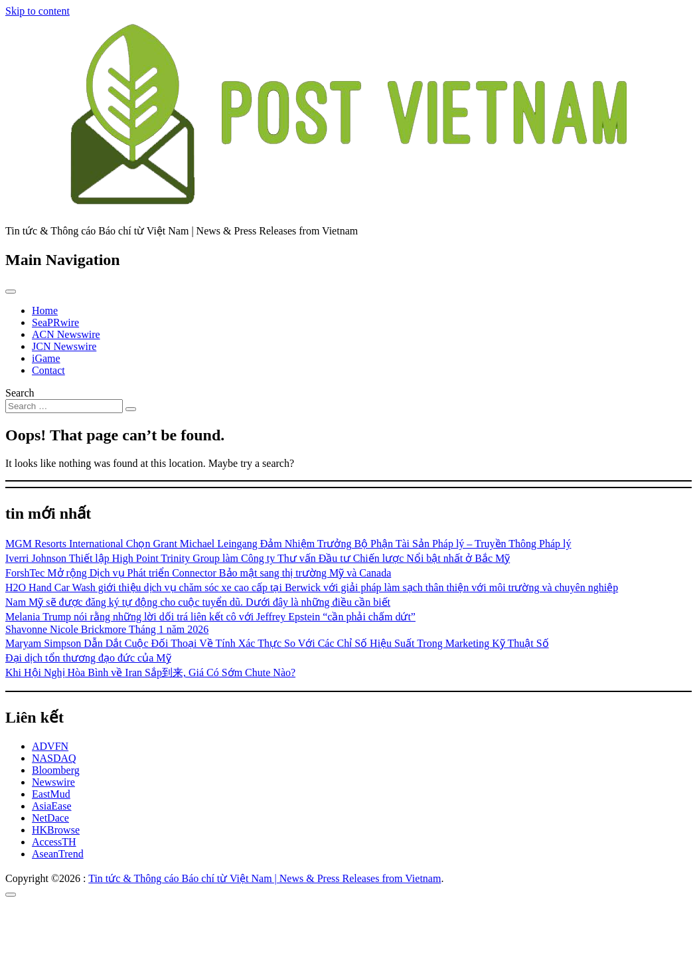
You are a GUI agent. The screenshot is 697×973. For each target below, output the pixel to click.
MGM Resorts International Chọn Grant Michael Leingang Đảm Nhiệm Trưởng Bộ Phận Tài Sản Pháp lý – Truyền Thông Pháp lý (288, 543)
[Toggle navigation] (10, 292)
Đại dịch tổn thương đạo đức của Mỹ (88, 657)
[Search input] (64, 406)
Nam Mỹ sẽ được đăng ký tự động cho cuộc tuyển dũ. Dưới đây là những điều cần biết (197, 602)
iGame (46, 358)
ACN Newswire (66, 334)
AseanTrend (58, 853)
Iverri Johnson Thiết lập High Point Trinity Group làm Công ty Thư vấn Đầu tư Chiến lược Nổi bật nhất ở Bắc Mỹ (257, 558)
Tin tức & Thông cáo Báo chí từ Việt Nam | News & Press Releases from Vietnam (264, 878)
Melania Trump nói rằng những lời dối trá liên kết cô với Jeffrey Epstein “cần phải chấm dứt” (210, 616)
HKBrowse (56, 830)
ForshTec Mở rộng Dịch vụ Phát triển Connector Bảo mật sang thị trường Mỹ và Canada (198, 572)
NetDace (50, 818)
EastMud (51, 794)
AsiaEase (52, 806)
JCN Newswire (64, 346)
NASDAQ (54, 758)
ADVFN (50, 746)
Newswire (53, 782)
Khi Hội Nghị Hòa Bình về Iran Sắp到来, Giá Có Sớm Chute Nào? (150, 672)
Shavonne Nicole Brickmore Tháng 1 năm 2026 (106, 629)
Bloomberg (56, 770)
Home (45, 310)
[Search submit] (130, 409)
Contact (48, 370)
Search (20, 392)
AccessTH (54, 841)
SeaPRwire (55, 322)
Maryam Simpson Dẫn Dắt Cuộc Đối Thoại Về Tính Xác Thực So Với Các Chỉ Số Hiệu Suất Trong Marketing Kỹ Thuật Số (277, 643)
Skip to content (37, 11)
